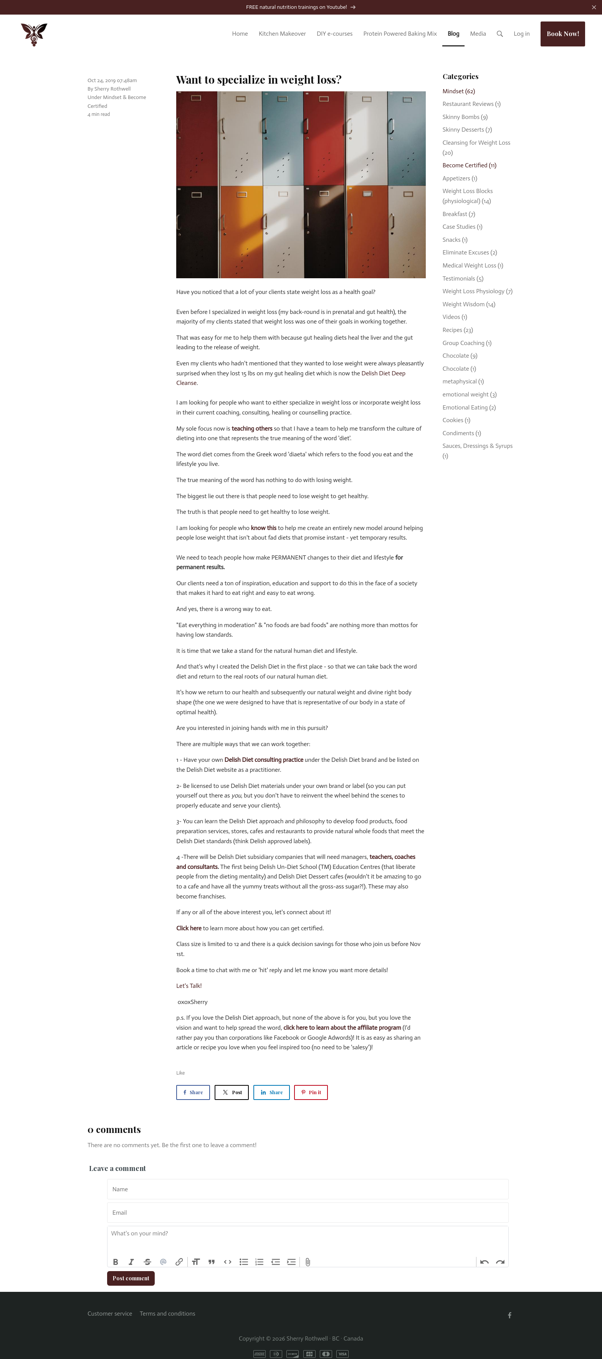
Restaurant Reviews (472, 104)
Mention (163, 1263)
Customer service (110, 1314)
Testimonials (463, 278)
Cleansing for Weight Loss (477, 148)
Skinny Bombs (465, 117)
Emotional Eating (469, 407)
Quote (212, 1263)
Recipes (458, 330)
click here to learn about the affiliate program (342, 1028)
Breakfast (459, 214)
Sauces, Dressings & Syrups (478, 451)
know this (263, 528)
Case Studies (463, 227)
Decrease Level (276, 1263)
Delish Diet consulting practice (264, 760)
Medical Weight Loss (473, 266)
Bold (116, 1263)
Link (179, 1263)
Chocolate (460, 356)
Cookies (456, 420)
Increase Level (292, 1263)
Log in (522, 34)
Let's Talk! (189, 986)
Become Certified (469, 166)
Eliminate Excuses (470, 253)
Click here (189, 929)
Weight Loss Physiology (478, 292)
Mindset (112, 98)
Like (180, 1074)
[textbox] (308, 1242)
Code (228, 1263)
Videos (455, 317)
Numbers (259, 1263)
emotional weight (470, 395)
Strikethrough (147, 1263)
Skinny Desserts (467, 130)
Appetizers (460, 179)
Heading (196, 1263)
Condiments (462, 434)
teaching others (252, 429)
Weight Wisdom (469, 305)
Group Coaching (467, 343)
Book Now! (563, 34)
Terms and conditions (167, 1314)
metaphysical (463, 382)
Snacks (455, 240)
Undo (484, 1263)
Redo (500, 1263)
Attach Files (308, 1263)
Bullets (244, 1263)
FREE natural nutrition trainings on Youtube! (301, 7)
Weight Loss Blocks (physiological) (468, 196)
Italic (132, 1263)
